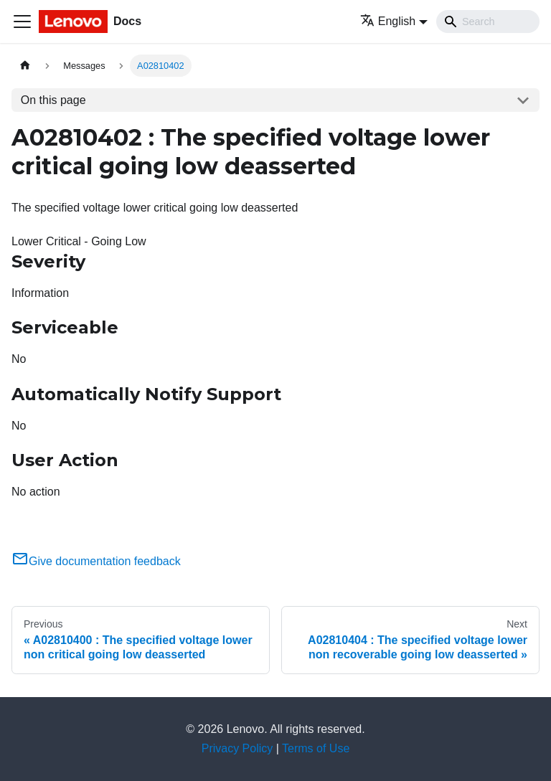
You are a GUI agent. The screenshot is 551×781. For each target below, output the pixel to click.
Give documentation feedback (96, 561)
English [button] (387, 21)
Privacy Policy (237, 748)
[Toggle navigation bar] (22, 21)
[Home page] (25, 66)
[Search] (488, 21)
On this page (53, 100)
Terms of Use (315, 748)
